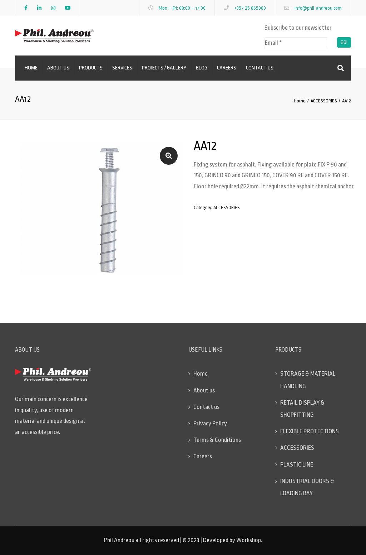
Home (31, 68)
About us (58, 68)
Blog (201, 68)
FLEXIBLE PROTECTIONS (309, 431)
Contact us (259, 68)
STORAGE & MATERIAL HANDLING (308, 379)
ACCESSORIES (324, 100)
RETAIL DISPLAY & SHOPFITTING (302, 408)
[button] (169, 156)
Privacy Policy (210, 423)
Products (91, 68)
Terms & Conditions (217, 439)
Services (122, 68)
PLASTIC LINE (296, 464)
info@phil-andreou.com (318, 8)
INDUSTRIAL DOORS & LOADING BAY (307, 487)
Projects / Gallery (164, 68)
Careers (226, 68)
